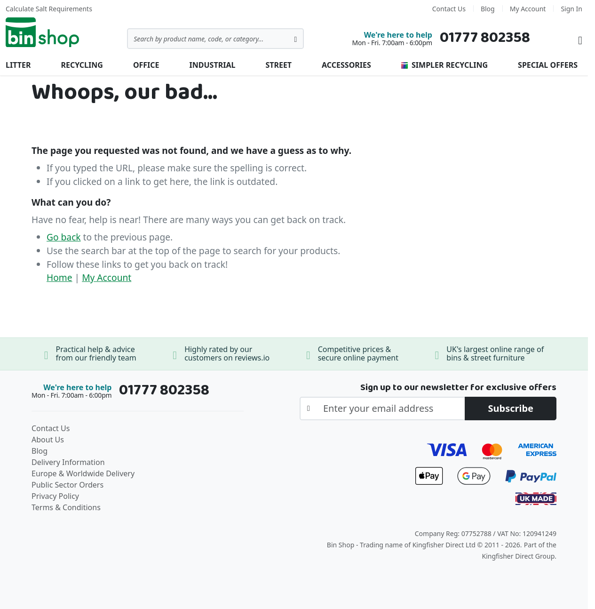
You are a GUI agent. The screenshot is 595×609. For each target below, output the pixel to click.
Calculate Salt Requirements (49, 8)
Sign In (571, 8)
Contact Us (449, 8)
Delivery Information (68, 462)
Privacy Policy (55, 496)
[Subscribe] (510, 408)
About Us (48, 439)
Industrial (213, 65)
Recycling (82, 65)
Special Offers (548, 65)
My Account (528, 8)
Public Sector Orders (67, 485)
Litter (18, 65)
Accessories (346, 65)
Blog (488, 8)
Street (278, 65)
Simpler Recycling (444, 65)
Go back (64, 237)
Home (59, 277)
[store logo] (42, 32)
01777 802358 (485, 38)
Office (146, 65)
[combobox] (215, 38)
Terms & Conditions (66, 507)
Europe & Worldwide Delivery (83, 473)
